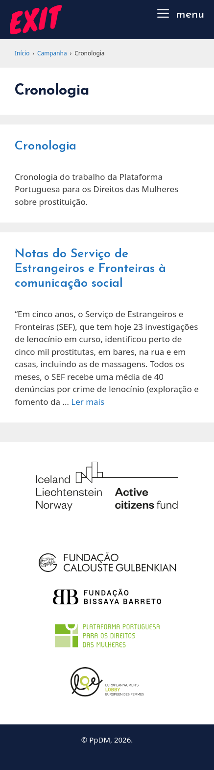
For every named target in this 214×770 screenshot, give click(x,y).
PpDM (99, 740)
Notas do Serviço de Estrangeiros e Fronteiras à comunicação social (90, 269)
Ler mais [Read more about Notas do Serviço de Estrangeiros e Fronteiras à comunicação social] (87, 401)
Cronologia (45, 146)
